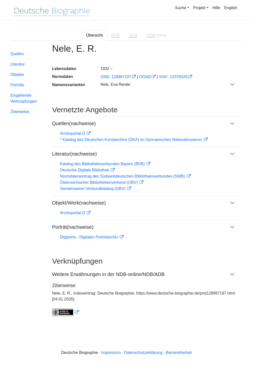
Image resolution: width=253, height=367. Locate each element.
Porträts (17, 85)
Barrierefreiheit (179, 352)
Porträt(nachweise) (73, 227)
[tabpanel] (126, 183)
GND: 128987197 (115, 77)
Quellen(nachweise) (74, 123)
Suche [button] (180, 8)
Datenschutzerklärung (143, 352)
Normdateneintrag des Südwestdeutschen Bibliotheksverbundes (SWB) (123, 176)
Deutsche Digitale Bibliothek (85, 170)
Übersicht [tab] (94, 35)
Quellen (17, 54)
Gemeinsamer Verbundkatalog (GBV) (93, 188)
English (230, 8)
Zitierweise (19, 112)
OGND (145, 77)
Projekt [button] (199, 8)
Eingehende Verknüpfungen (23, 98)
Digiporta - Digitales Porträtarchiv (89, 237)
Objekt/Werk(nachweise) (79, 203)
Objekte (17, 74)
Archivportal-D (73, 133)
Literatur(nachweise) (74, 154)
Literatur (17, 64)
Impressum (111, 352)
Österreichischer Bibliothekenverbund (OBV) (99, 182)
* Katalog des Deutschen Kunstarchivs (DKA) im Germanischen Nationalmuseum (131, 140)
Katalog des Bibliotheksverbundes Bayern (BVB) (103, 164)
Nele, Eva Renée (115, 84)
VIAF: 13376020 (173, 77)
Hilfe (216, 8)
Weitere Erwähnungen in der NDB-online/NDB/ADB (108, 274)
